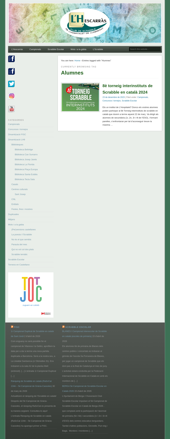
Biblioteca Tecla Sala (25, 179)
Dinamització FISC (17, 134)
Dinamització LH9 (16, 139)
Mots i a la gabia (16, 224)
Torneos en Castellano (19, 264)
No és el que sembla (21, 239)
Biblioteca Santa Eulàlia (26, 174)
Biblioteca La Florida (24, 164)
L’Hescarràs (17, 49)
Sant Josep (20, 194)
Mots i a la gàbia (78, 49)
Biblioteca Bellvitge (24, 149)
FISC (17, 327)
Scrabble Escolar (56, 49)
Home (77, 60)
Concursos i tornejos (112, 101)
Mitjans (11, 219)
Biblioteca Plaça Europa (26, 169)
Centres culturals (19, 189)
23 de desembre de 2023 (114, 97)
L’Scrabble (98, 49)
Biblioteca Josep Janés (26, 159)
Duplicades (13, 214)
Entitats (15, 204)
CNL (13, 199)
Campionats (35, 49)
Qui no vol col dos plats (22, 249)
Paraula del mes (19, 244)
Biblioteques (17, 144)
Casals (14, 184)
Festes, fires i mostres (22, 209)
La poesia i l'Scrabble (21, 234)
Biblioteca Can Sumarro (26, 154)
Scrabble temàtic (19, 254)
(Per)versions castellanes (23, 229)
